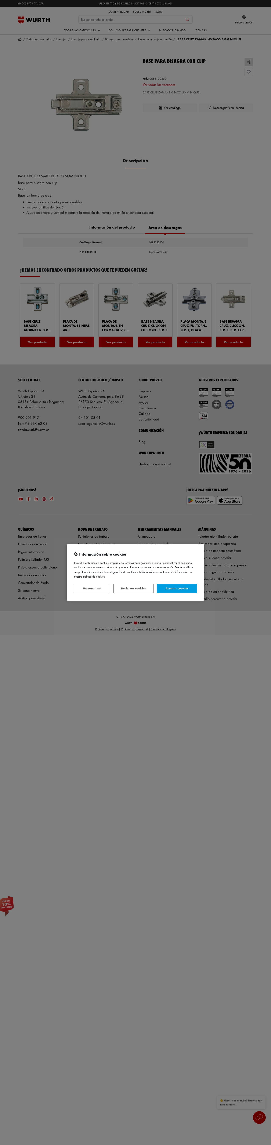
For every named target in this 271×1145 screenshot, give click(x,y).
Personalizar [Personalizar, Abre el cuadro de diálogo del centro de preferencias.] (92, 588)
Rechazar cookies (133, 588)
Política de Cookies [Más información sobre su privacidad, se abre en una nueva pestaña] (94, 576)
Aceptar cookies (177, 588)
